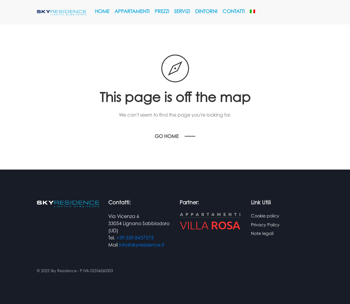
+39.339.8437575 (135, 238)
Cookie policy (265, 215)
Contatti (233, 11)
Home (102, 11)
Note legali (262, 233)
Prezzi (162, 11)
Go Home (167, 136)
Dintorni (206, 11)
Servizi (182, 11)
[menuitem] (252, 11)
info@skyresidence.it (141, 245)
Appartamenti (132, 11)
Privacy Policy (265, 224)
